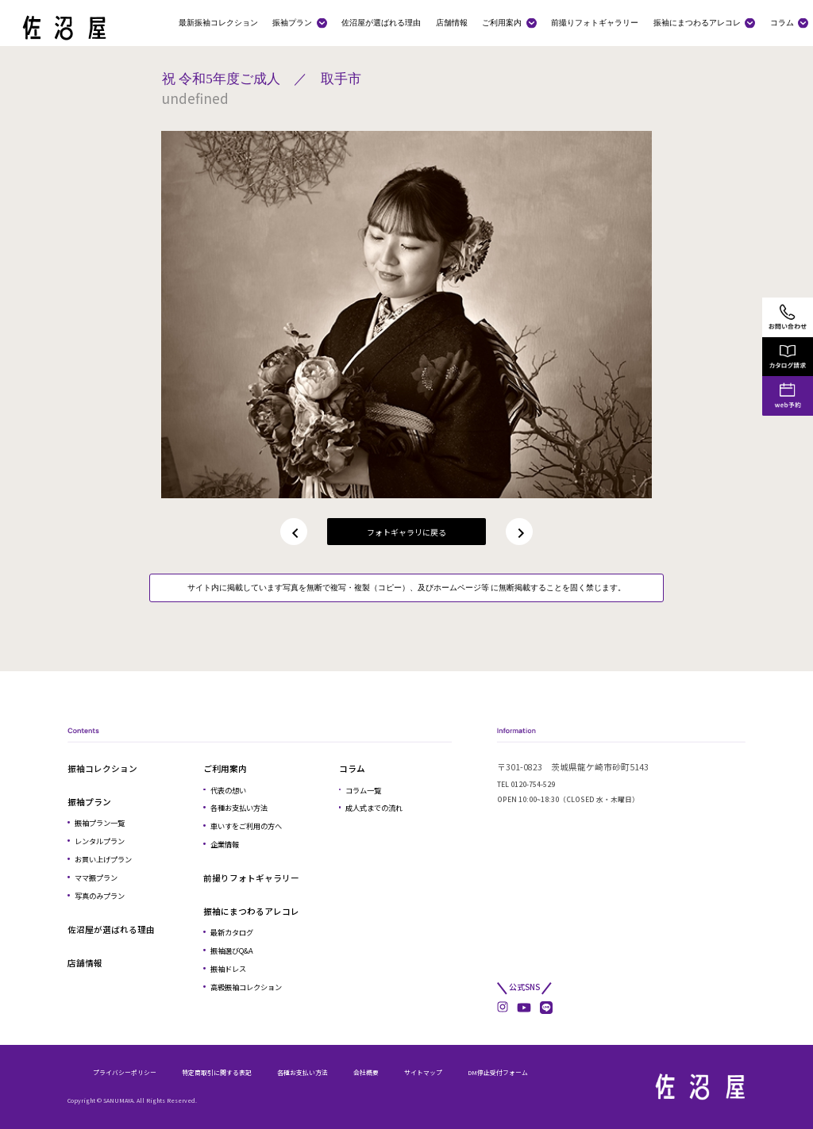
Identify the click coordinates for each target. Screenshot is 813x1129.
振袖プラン (292, 22)
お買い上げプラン (103, 859)
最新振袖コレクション (218, 22)
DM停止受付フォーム (498, 1072)
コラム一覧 (363, 790)
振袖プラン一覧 (100, 822)
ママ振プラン (96, 877)
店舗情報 (452, 22)
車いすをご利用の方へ (246, 825)
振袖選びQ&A (231, 950)
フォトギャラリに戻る (406, 532)
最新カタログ (231, 932)
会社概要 (366, 1072)
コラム (782, 22)
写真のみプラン (100, 895)
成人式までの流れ (374, 807)
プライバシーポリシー (124, 1072)
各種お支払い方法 (239, 807)
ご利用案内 (502, 22)
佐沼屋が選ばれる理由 (381, 22)
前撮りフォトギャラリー (594, 22)
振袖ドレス (228, 968)
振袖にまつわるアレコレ (697, 22)
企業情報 (224, 844)
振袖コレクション (102, 768)
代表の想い (228, 790)
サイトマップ (423, 1072)
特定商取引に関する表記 (217, 1072)
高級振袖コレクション (246, 987)
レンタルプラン (100, 841)
